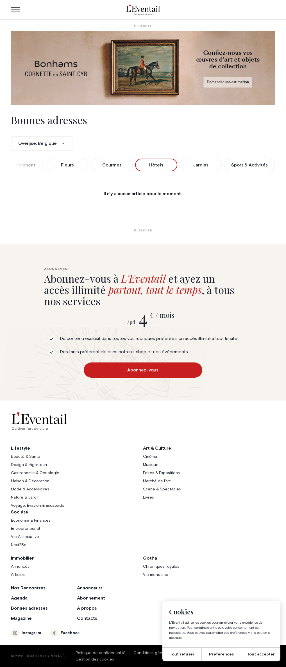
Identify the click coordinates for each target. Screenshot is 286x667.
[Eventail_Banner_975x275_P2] (143, 68)
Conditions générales (153, 653)
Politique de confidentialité (101, 653)
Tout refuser (182, 654)
